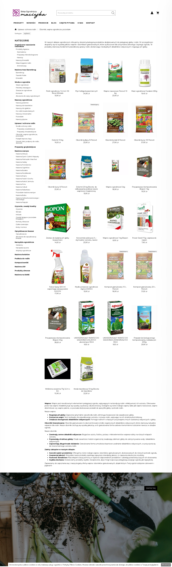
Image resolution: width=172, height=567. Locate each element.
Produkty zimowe (22, 271)
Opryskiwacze (21, 234)
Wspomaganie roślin (23, 63)
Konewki (19, 93)
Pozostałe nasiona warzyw (26, 192)
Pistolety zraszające (23, 88)
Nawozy (20, 57)
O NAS (80, 23)
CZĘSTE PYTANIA (67, 23)
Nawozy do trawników (24, 105)
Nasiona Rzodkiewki (23, 173)
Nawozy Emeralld (22, 60)
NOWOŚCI (31, 23)
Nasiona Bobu (21, 195)
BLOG (53, 23)
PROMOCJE (43, 23)
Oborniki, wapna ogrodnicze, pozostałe (54, 29)
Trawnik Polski (21, 75)
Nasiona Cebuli (21, 187)
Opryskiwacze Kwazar (24, 231)
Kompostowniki (21, 263)
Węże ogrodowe (22, 85)
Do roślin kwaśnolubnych (25, 111)
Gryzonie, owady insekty (25, 206)
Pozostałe (19, 116)
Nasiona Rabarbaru (23, 190)
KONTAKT (90, 23)
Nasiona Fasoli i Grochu (24, 179)
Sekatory (19, 245)
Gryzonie (19, 209)
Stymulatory (21, 52)
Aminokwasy (21, 66)
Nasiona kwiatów (22, 254)
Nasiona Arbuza (21, 154)
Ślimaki (18, 212)
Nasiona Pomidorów (23, 165)
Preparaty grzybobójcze (25, 147)
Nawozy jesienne (22, 103)
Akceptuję (166, 565)
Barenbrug (20, 72)
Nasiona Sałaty (21, 162)
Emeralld (19, 78)
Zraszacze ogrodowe (24, 90)
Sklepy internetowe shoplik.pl (24, 558)
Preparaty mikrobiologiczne (27, 55)
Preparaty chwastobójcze (26, 132)
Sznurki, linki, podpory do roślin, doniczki (27, 142)
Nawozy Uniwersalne (23, 114)
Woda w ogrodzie (22, 82)
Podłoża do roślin (22, 258)
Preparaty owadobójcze (26, 129)
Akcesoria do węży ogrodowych (28, 96)
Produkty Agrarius (22, 49)
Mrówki (18, 214)
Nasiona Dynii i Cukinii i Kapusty (27, 156)
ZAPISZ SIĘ (151, 488)
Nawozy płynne (21, 119)
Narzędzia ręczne (22, 248)
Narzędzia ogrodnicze (24, 242)
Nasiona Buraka (21, 170)
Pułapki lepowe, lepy (24, 139)
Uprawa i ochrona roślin (27, 29)
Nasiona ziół (20, 267)
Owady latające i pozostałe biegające (26, 218)
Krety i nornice (21, 227)
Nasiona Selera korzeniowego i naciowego (27, 198)
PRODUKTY (19, 23)
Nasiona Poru (21, 184)
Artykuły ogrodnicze (23, 250)
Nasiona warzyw (22, 151)
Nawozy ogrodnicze (23, 100)
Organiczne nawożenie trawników (25, 45)
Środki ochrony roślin (24, 126)
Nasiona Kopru (21, 176)
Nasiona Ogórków (22, 167)
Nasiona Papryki (22, 202)
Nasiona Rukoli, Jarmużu (25, 181)
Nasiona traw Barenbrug (25, 70)
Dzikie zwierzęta (22, 224)
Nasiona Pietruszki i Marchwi (26, 159)
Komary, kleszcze (22, 222)
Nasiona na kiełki (22, 275)
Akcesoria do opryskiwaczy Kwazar (26, 237)
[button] (19, 23)
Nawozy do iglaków (23, 108)
